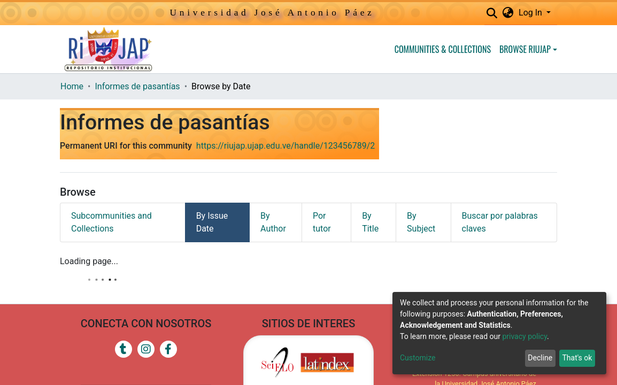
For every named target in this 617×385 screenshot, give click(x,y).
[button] (507, 12)
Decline (540, 357)
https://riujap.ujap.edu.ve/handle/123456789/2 (285, 146)
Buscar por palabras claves (500, 222)
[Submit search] (491, 13)
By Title (370, 222)
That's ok (577, 357)
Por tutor (322, 222)
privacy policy (524, 336)
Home (71, 86)
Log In (531, 12)
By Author (273, 222)
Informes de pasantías (137, 86)
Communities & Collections (443, 49)
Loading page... (89, 261)
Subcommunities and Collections (111, 222)
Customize (417, 357)
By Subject (421, 222)
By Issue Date (212, 222)
